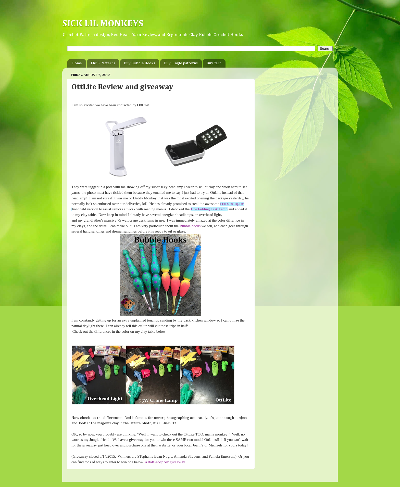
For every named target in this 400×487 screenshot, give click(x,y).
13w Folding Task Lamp (209, 209)
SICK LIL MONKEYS (102, 23)
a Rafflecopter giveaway (165, 462)
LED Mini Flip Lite (232, 204)
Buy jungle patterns (181, 63)
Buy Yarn (214, 63)
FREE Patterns (103, 63)
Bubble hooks (190, 226)
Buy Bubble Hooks (139, 63)
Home (77, 63)
